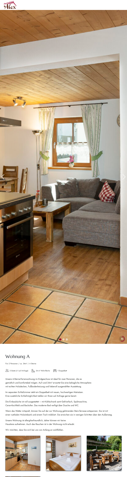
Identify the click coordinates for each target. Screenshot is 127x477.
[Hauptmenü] (120, 4)
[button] (124, 177)
